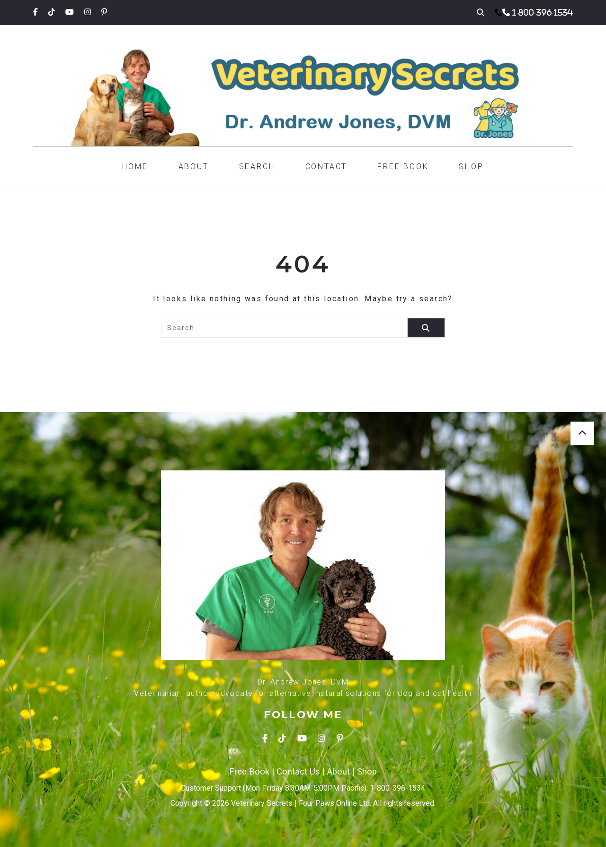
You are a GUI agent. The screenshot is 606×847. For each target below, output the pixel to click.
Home (135, 166)
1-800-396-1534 (542, 12)
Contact (326, 166)
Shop (471, 166)
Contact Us (298, 771)
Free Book (402, 166)
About (193, 166)
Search (257, 166)
